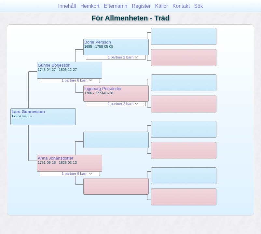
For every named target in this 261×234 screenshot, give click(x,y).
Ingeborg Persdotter (103, 88)
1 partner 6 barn (77, 80)
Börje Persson (97, 42)
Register (141, 6)
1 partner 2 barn (123, 57)
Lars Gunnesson (28, 111)
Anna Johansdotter (55, 158)
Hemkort (90, 6)
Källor (161, 6)
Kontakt (181, 6)
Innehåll (67, 6)
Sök (198, 6)
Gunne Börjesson (54, 65)
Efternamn (115, 6)
